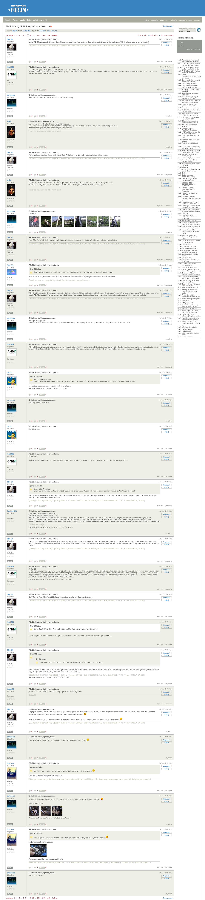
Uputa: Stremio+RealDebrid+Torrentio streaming (191, 76)
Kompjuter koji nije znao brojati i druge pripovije (190, 251)
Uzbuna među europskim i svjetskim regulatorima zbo (191, 210)
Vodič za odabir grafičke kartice (190, 255)
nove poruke (182, 20)
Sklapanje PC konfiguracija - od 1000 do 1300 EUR (191, 206)
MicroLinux (185, 167)
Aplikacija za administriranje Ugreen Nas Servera (191, 170)
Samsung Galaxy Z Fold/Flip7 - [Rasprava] (189, 129)
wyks (9, 121)
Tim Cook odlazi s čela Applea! (189, 125)
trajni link (160, 61)
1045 (43, 35)
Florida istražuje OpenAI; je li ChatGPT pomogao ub (191, 101)
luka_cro (10, 763)
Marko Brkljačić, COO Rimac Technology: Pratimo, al (191, 323)
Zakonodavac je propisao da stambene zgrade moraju (191, 270)
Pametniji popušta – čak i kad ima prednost (190, 281)
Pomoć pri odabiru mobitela (191, 108)
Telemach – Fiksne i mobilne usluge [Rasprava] (191, 273)
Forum (15, 20)
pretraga (197, 20)
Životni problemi (187, 337)
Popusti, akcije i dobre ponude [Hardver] (189, 179)
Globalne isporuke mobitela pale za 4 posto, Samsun (191, 227)
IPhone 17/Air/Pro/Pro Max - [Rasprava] (191, 260)
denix (9, 372)
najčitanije (173, 20)
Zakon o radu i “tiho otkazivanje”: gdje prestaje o (191, 315)
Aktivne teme (184, 56)
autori (190, 20)
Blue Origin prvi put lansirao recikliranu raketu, (191, 284)
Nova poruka (167, 26)
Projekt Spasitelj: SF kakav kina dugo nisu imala (191, 71)
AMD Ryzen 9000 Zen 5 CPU (190, 144)
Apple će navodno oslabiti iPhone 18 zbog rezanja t (190, 60)
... (21, 35)
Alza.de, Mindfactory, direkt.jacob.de (189, 264)
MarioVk (10, 265)
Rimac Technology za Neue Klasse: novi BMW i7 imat (191, 151)
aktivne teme (164, 20)
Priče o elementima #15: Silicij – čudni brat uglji (190, 86)
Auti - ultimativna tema (189, 267)
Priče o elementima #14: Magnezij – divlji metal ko (190, 277)
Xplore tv (185, 213)
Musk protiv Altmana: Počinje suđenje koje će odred (190, 236)
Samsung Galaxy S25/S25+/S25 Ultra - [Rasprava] (189, 184)
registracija (154, 20)
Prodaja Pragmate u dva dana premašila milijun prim (191, 223)
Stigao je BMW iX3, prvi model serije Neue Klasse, (190, 311)
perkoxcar (11, 95)
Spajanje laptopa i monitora (191, 158)
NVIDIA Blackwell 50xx (189, 248)
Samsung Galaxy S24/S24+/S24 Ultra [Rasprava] (188, 189)
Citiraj (166, 45)
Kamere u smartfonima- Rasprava (190, 194)
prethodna (9, 35)
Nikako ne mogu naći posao (191, 299)
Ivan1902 (10, 67)
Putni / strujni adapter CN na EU (190, 136)
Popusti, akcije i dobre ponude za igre (189, 160)
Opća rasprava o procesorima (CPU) (188, 175)
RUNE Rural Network (189, 246)
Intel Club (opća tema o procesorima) (190, 155)
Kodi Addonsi (186, 331)
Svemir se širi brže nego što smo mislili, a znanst (191, 80)
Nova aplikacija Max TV (190, 287)
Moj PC (9, 62)
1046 (48, 35)
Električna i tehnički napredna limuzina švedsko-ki (191, 198)
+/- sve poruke (142, 35)
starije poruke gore (167, 35)
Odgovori (166, 42)
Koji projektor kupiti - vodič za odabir (190, 164)
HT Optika (185, 301)
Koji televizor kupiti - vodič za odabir (190, 90)
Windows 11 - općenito (189, 327)
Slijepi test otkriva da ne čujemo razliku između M (190, 121)
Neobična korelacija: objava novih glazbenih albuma (191, 318)
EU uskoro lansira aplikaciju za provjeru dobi (191, 147)
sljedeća (54, 35)
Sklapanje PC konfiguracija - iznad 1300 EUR (191, 118)
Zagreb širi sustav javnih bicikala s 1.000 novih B (190, 114)
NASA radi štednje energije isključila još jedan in (191, 132)
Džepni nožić (186, 244)
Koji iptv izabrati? (187, 329)
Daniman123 (12, 511)
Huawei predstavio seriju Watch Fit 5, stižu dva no (190, 203)
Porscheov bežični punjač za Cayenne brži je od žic (190, 68)
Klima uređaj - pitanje (189, 220)
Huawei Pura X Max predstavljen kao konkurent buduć (191, 231)
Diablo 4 (184, 173)
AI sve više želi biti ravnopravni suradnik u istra (191, 295)
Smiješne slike (187, 258)
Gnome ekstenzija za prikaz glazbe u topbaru (191, 241)
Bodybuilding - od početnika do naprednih (191, 110)
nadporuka (168, 61)
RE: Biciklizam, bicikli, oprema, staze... (44, 39)
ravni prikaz (154, 35)
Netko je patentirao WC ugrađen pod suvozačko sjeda (190, 291)
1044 (38, 35)
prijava (147, 20)
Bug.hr (8, 20)
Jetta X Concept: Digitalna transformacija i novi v (190, 97)
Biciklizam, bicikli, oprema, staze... (42, 95)
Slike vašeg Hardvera (189, 84)
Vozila (22, 20)
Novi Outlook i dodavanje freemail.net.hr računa (190, 305)
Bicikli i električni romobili (37, 20)
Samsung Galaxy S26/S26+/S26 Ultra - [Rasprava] (189, 216)
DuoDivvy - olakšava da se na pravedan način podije (191, 64)
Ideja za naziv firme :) (189, 308)
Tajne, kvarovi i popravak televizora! (190, 94)
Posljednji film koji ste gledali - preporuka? (189, 105)
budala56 (11, 689)
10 (33, 35)
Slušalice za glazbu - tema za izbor (190, 140)
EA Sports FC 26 (187, 303)
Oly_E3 (10, 39)
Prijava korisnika (185, 38)
